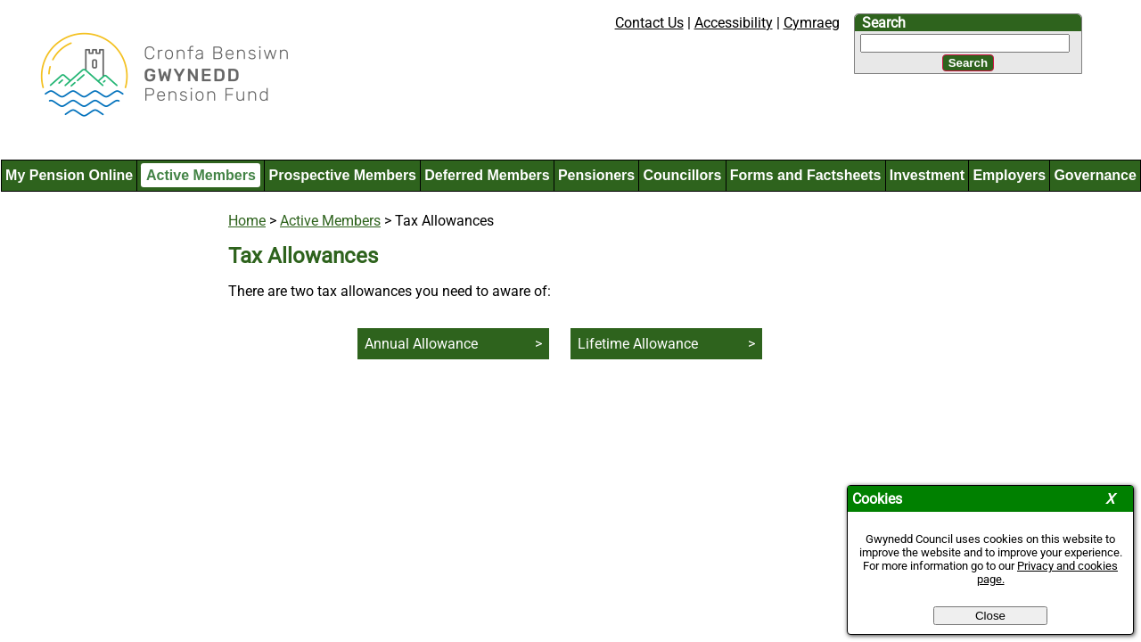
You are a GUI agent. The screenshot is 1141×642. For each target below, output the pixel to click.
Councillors (682, 175)
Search (884, 22)
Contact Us (649, 22)
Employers (1009, 175)
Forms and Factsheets (806, 175)
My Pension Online (69, 175)
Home (247, 220)
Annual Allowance (421, 343)
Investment (927, 175)
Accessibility (733, 22)
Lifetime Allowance (638, 343)
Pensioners (596, 175)
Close (990, 615)
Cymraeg (812, 22)
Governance (1095, 175)
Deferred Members (487, 175)
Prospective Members (342, 175)
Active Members (201, 175)
